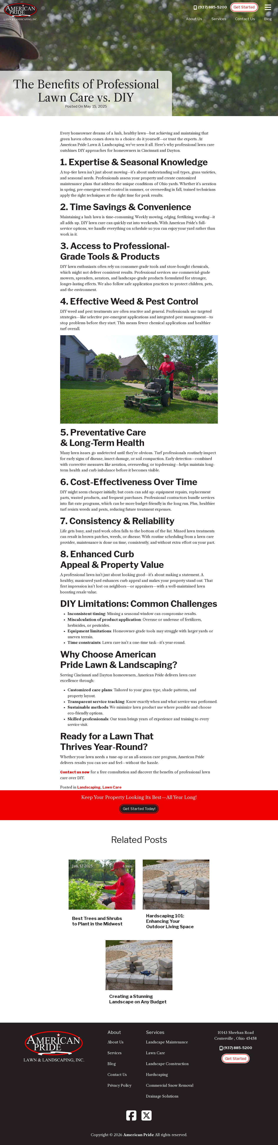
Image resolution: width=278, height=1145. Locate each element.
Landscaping (89, 787)
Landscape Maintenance (167, 1042)
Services (218, 19)
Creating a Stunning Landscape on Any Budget (138, 999)
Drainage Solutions (162, 1096)
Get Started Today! (139, 809)
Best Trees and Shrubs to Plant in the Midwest (97, 921)
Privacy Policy (119, 1085)
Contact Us (245, 19)
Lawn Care (112, 787)
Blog (268, 19)
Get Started (244, 7)
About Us (194, 19)
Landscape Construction (167, 1064)
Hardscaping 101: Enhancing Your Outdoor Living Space (170, 921)
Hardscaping (157, 1074)
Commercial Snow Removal (169, 1085)
